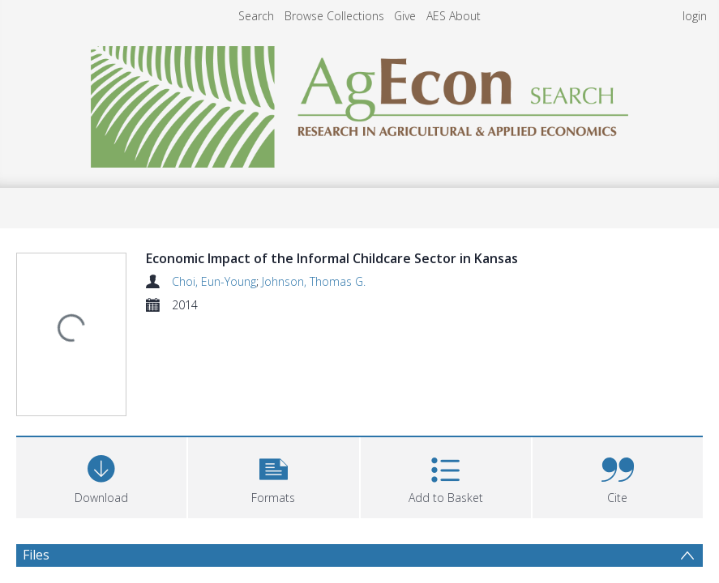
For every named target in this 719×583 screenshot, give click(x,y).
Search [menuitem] (256, 15)
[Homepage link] (359, 102)
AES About (453, 15)
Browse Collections (334, 15)
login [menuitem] (695, 15)
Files (36, 457)
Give (405, 15)
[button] (273, 377)
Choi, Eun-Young (214, 281)
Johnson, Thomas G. (314, 281)
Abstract (48, 502)
